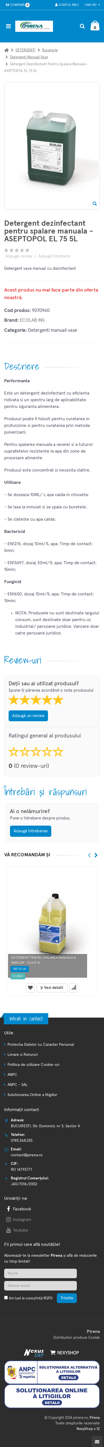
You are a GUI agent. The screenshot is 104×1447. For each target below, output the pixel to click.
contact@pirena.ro (26, 1155)
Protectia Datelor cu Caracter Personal (40, 1045)
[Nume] (40, 1273)
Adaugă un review (28, 716)
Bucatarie (50, 50)
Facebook (18, 1209)
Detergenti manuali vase (29, 57)
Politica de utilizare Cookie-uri (33, 1065)
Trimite (66, 1298)
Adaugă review (19, 256)
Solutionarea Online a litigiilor (32, 1095)
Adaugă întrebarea (31, 831)
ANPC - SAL (17, 1085)
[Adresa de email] (40, 1285)
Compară (16, 5)
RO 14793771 (21, 1170)
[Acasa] (6, 50)
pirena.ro (80, 1418)
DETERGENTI (25, 50)
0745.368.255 (21, 1141)
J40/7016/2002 (24, 1184)
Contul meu (67, 5)
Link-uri (92, 4)
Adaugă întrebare (54, 256)
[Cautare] (82, 26)
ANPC (12, 1075)
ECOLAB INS (32, 320)
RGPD (48, 1298)
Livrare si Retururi (22, 1055)
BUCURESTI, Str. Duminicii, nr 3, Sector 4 (45, 1126)
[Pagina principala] (35, 26)
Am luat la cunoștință (30, 1298)
